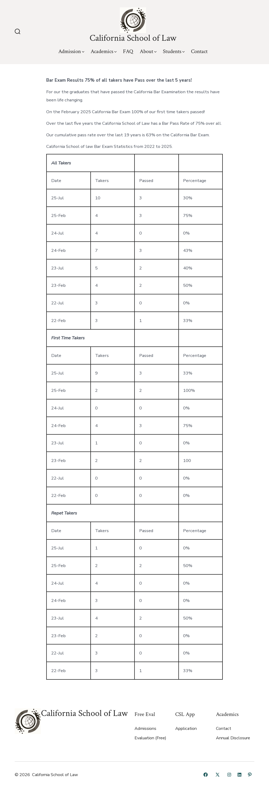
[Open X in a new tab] (217, 774)
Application (186, 728)
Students (174, 51)
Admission (71, 51)
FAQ (128, 51)
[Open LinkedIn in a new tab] (239, 774)
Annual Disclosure (233, 738)
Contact (199, 51)
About (148, 51)
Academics (104, 51)
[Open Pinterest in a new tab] (249, 774)
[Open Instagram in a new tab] (229, 774)
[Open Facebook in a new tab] (205, 774)
